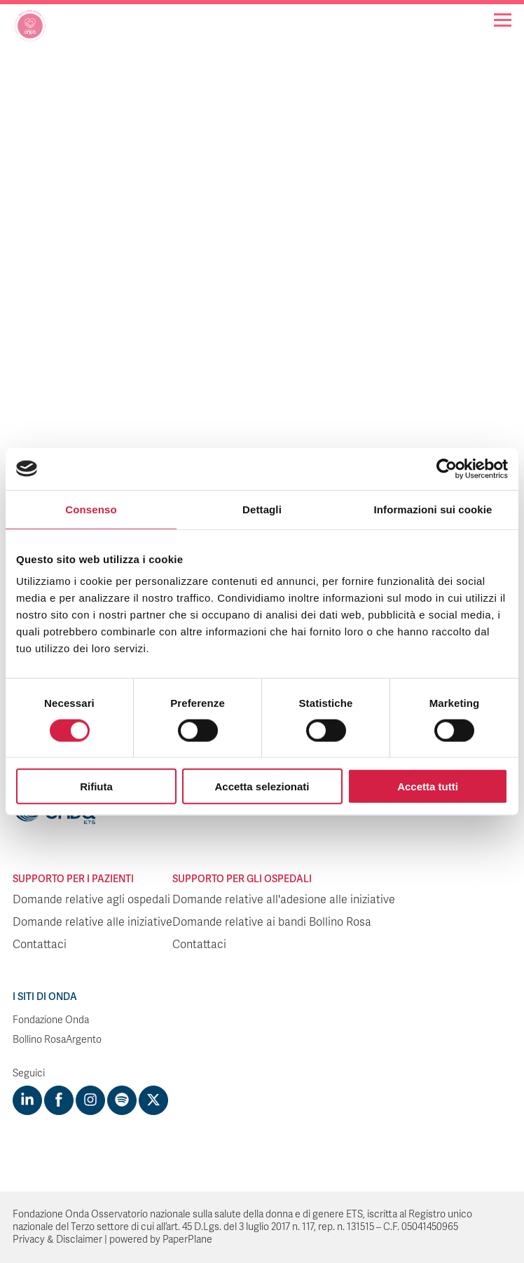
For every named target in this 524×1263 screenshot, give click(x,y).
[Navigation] (502, 20)
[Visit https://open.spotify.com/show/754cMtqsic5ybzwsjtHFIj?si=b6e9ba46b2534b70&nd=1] (122, 1100)
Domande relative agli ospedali (91, 900)
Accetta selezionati (261, 786)
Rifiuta (96, 786)
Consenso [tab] (90, 509)
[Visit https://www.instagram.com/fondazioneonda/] (90, 1100)
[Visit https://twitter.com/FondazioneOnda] (153, 1100)
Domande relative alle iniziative (92, 922)
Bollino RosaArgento (57, 1040)
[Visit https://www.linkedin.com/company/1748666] (27, 1100)
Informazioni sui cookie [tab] (433, 509)
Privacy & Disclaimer (57, 1239)
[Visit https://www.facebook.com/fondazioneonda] (59, 1100)
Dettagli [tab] (262, 509)
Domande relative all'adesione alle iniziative (283, 900)
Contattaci (40, 945)
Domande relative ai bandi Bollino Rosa (271, 922)
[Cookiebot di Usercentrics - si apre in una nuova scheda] (446, 468)
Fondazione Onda (51, 1020)
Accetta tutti (427, 786)
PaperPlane (187, 1239)
